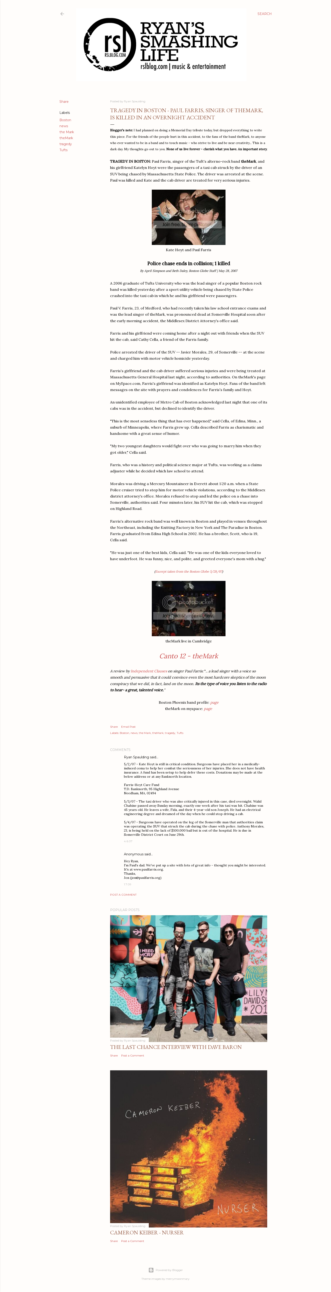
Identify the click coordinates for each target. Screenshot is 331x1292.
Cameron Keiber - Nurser (147, 1232)
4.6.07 (128, 841)
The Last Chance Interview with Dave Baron (176, 1047)
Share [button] (64, 102)
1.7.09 (127, 884)
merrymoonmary (178, 1278)
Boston (65, 120)
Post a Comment (123, 894)
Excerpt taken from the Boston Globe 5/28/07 (188, 571)
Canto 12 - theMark (188, 656)
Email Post (128, 726)
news (63, 126)
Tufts (63, 150)
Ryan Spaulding (136, 757)
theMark (66, 138)
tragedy (65, 144)
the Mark (66, 132)
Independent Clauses (149, 671)
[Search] (265, 13)
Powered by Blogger (165, 1270)
